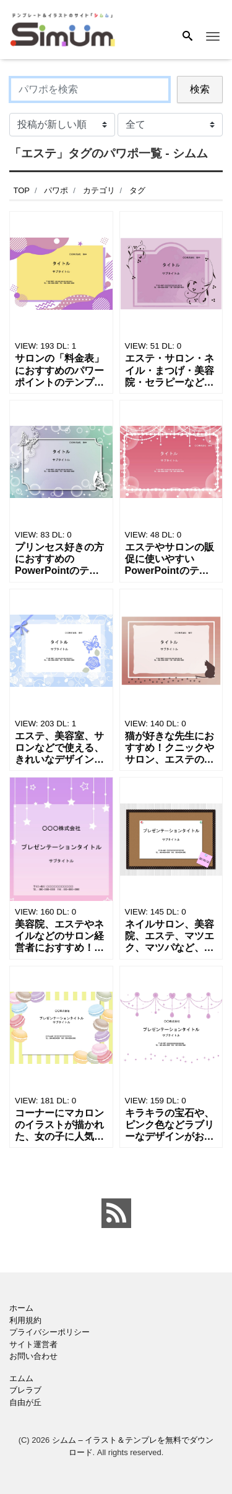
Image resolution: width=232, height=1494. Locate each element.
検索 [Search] (200, 89)
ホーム (21, 1308)
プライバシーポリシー (49, 1332)
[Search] (187, 37)
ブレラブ (25, 1390)
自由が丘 (25, 1402)
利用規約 (25, 1320)
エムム (21, 1378)
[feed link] (116, 1213)
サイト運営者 (33, 1344)
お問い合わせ (33, 1356)
